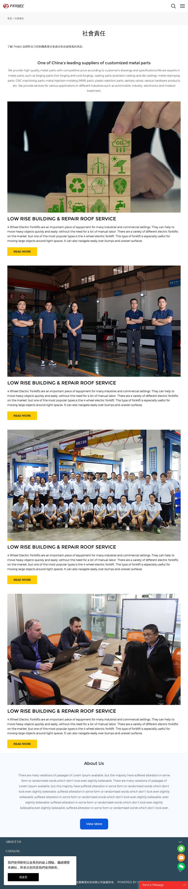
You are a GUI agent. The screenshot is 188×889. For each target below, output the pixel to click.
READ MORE (22, 251)
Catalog (13, 851)
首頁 (9, 18)
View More (94, 824)
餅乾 (23, 862)
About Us (13, 841)
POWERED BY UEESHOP (134, 882)
